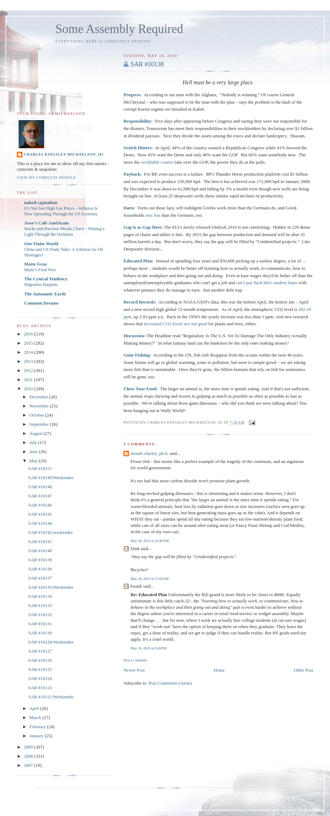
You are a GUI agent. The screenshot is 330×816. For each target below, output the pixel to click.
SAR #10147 (40, 495)
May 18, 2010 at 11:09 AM (149, 579)
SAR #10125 (40, 669)
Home (219, 670)
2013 (29, 361)
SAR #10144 (40, 523)
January (37, 735)
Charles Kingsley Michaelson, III (63, 154)
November (39, 406)
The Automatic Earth (45, 293)
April (34, 708)
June (34, 451)
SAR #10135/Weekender (50, 587)
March (35, 717)
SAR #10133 (40, 605)
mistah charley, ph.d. (149, 453)
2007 (29, 765)
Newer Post (133, 670)
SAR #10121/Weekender (50, 696)
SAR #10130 (40, 632)
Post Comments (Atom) (170, 683)
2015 (29, 343)
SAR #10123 (40, 687)
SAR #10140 (40, 550)
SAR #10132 (40, 614)
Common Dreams (41, 303)
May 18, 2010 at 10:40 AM (149, 541)
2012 (29, 370)
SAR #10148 (40, 486)
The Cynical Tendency (46, 278)
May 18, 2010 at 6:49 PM (148, 648)
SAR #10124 (40, 678)
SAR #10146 (40, 505)
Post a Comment (135, 660)
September (39, 424)
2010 (29, 388)
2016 (29, 334)
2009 (29, 747)
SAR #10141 (40, 541)
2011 (29, 379)
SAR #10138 (147, 64)
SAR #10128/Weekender (50, 642)
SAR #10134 (40, 596)
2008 (29, 756)
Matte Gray (35, 264)
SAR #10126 (40, 660)
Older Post (303, 670)
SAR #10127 (40, 651)
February (38, 726)
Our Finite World (41, 243)
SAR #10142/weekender (50, 532)
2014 (29, 352)
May (34, 460)
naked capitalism (40, 202)
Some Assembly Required (119, 29)
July (33, 442)
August (36, 433)
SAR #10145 (40, 514)
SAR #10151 (40, 468)
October (37, 415)
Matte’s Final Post (40, 269)
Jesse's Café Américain (46, 223)
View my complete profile (46, 177)
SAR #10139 (40, 559)
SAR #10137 (40, 578)
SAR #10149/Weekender (50, 477)
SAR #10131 (40, 623)
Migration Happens (41, 284)
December (39, 396)
